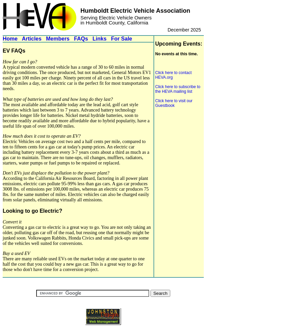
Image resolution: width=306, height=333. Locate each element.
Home (10, 39)
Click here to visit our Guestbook (173, 103)
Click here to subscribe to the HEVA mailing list (177, 89)
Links (100, 39)
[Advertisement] (175, 153)
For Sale (121, 39)
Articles (32, 39)
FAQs (81, 39)
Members (57, 39)
